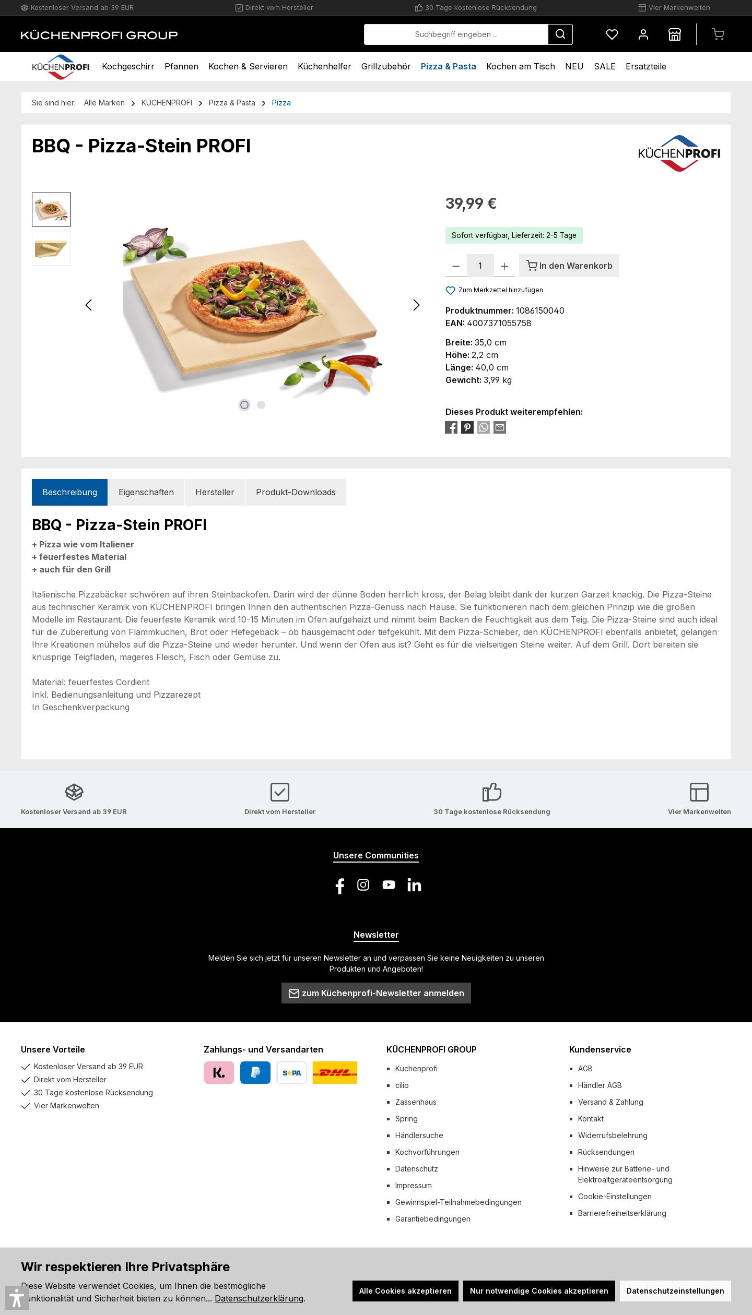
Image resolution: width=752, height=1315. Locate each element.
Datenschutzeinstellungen (675, 1290)
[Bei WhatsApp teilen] (483, 427)
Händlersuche (419, 1135)
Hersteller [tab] (214, 492)
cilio (402, 1085)
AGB (585, 1068)
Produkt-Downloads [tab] (296, 492)
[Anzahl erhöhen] (504, 265)
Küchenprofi (416, 1068)
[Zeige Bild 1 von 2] (244, 405)
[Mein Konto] (643, 34)
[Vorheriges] (89, 305)
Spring (406, 1118)
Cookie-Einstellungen (615, 1196)
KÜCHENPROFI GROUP (431, 1049)
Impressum (413, 1185)
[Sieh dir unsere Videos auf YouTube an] (389, 884)
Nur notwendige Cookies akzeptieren (539, 1290)
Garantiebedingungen (433, 1218)
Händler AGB (600, 1085)
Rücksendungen (606, 1151)
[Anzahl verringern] (456, 265)
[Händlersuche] (675, 34)
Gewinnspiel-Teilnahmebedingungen (458, 1202)
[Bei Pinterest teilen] (467, 427)
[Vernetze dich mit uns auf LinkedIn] (414, 884)
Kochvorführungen (427, 1151)
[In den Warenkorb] (569, 265)
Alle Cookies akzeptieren (405, 1290)
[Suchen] (560, 34)
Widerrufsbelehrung (613, 1135)
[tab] (70, 492)
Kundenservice (600, 1049)
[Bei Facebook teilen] (451, 427)
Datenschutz (416, 1168)
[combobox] (456, 34)
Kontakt (591, 1118)
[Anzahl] (480, 265)
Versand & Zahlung (610, 1101)
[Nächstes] (416, 305)
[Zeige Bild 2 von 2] (261, 405)
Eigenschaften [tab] (146, 492)
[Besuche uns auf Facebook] (337, 884)
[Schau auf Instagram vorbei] (363, 884)
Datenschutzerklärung (259, 1298)
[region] (228, 305)
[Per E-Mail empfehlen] (500, 427)
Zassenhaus (416, 1101)
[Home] (61, 66)
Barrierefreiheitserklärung (622, 1213)
